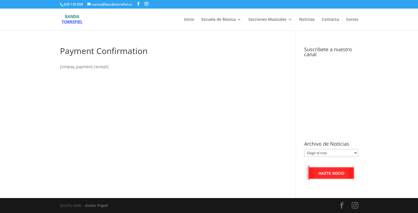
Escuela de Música (218, 19)
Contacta (330, 19)
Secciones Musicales (267, 19)
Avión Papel (96, 205)
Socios (352, 19)
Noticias (307, 19)
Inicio (189, 19)
